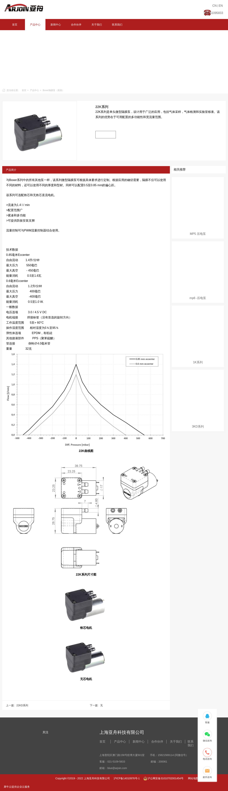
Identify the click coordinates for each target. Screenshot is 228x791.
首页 (14, 24)
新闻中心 (55, 24)
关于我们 (96, 24)
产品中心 (35, 24)
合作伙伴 (76, 24)
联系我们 (117, 24)
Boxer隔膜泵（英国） (53, 90)
